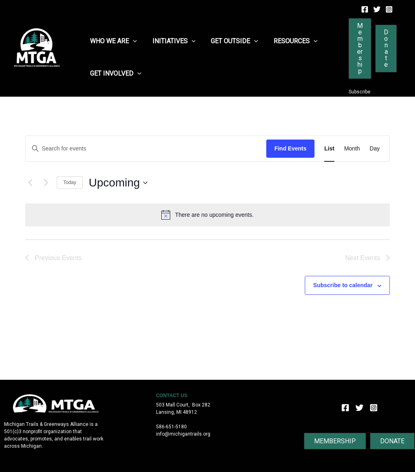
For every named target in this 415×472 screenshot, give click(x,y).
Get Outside (228, 41)
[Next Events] (46, 183)
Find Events (290, 148)
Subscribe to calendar (342, 285)
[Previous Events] (30, 183)
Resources (287, 41)
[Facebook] (364, 9)
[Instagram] (389, 9)
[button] (360, 48)
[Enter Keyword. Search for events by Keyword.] (146, 148)
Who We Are (112, 41)
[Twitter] (377, 9)
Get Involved (114, 73)
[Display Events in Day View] (375, 148)
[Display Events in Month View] (352, 148)
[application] (132, 41)
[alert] (207, 214)
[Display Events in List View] (329, 148)
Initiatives (170, 41)
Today (69, 182)
